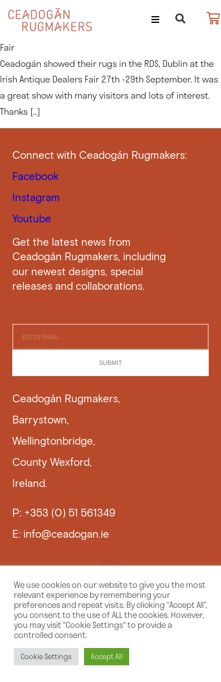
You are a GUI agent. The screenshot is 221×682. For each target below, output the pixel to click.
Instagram (36, 197)
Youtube (31, 218)
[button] (155, 19)
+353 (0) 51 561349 (69, 512)
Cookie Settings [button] (46, 656)
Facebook (35, 175)
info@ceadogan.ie (66, 533)
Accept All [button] (106, 656)
